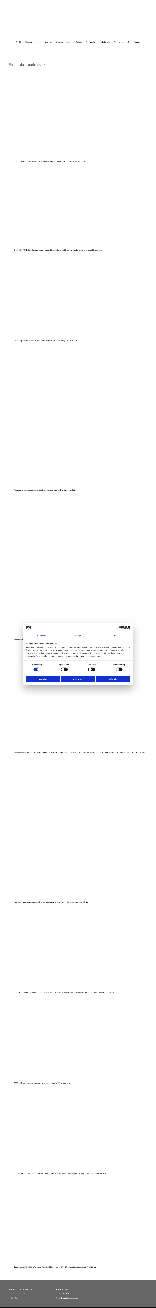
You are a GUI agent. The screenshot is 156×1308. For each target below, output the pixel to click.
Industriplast (91, 42)
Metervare (49, 42)
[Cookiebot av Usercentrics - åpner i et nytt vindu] (119, 627)
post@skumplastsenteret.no (68, 1298)
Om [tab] (114, 636)
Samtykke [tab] (41, 636)
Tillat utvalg (78, 679)
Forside (19, 42)
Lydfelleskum (105, 42)
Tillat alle (113, 679)
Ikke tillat (43, 679)
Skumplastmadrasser (64, 42)
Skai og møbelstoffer (122, 42)
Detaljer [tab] (78, 636)
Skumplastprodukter (33, 42)
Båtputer (79, 42)
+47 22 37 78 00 (63, 1294)
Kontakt (137, 42)
